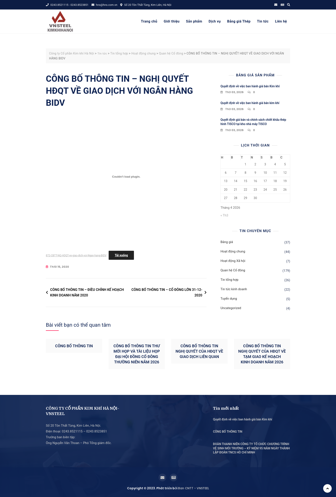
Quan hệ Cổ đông (232, 270)
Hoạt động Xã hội (232, 261)
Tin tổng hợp (229, 280)
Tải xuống (121, 255)
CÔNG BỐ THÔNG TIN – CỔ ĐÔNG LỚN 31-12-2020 (166, 292)
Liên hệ (281, 21)
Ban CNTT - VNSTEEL (193, 488)
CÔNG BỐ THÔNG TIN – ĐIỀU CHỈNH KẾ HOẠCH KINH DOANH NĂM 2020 (87, 292)
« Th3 (224, 215)
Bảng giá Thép (238, 21)
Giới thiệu (172, 21)
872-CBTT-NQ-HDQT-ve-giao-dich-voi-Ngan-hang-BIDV (76, 255)
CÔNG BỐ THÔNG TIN (74, 345)
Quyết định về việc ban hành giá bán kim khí (249, 103)
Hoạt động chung (232, 251)
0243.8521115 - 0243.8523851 (67, 4)
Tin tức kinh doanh (233, 289)
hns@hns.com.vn (104, 4)
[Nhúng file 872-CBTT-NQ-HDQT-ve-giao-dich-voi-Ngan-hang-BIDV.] (126, 176)
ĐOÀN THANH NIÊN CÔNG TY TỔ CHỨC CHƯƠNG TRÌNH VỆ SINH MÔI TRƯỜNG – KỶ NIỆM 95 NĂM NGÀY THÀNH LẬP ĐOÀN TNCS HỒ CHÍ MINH (251, 448)
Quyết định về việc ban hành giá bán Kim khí (250, 86)
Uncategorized (230, 308)
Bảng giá (226, 242)
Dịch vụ (215, 21)
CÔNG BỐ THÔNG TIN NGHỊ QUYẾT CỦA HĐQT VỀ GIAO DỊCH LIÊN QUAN (199, 351)
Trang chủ (149, 21)
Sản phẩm (194, 21)
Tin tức (262, 21)
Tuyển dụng (228, 299)
